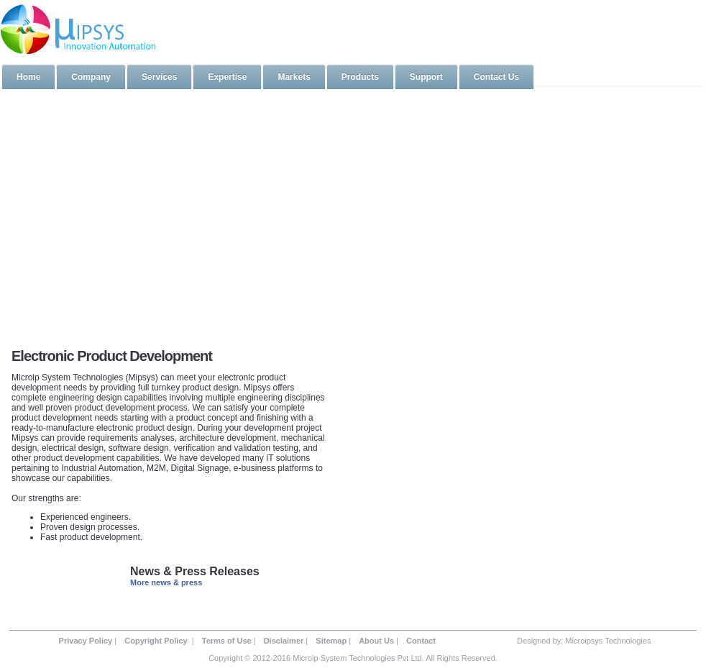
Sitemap (331, 640)
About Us (376, 640)
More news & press (166, 582)
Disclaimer (284, 640)
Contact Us (496, 77)
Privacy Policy (86, 640)
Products (360, 77)
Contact (421, 640)
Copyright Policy (156, 640)
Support (426, 77)
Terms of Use (227, 640)
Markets (294, 77)
